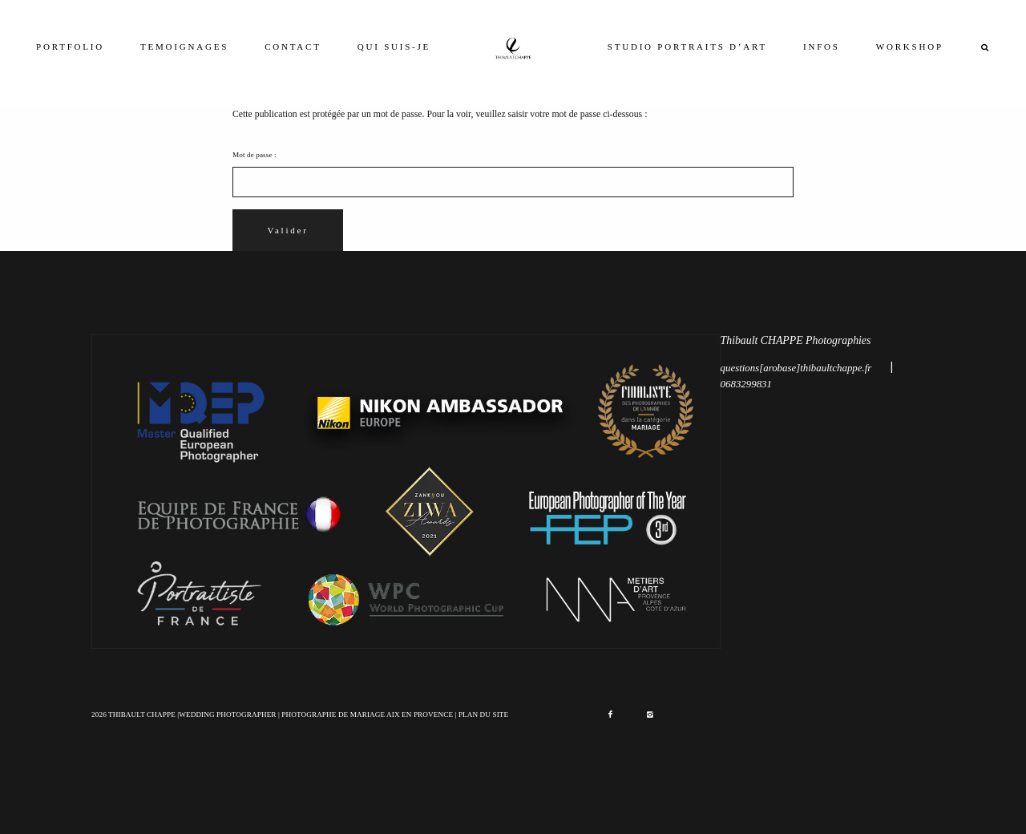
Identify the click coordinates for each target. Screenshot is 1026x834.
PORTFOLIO (70, 46)
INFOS (821, 46)
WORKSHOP (909, 46)
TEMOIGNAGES (184, 46)
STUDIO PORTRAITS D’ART (687, 46)
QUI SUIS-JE (393, 46)
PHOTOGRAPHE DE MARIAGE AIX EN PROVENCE (367, 715)
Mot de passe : (513, 174)
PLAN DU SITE (483, 715)
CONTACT (293, 46)
